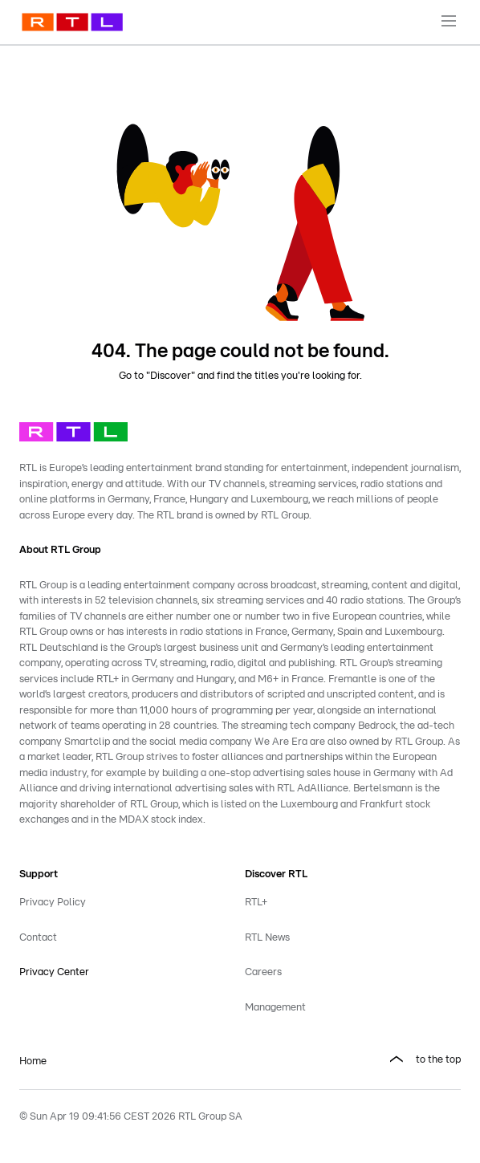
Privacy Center (54, 972)
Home (33, 1061)
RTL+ (256, 902)
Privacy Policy (52, 902)
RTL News (267, 938)
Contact (38, 938)
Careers (263, 972)
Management (275, 1007)
